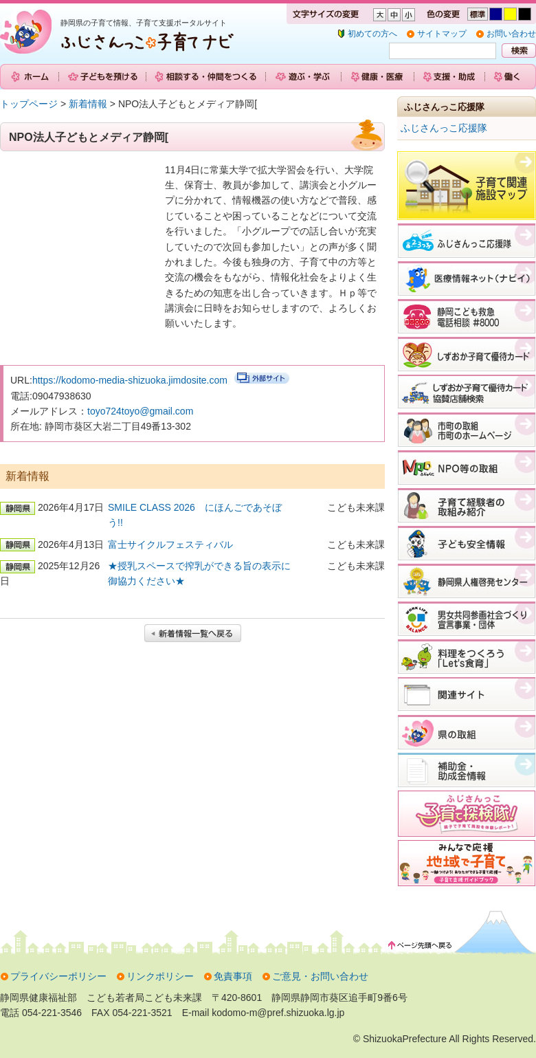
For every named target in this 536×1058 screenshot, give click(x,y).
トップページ (29, 103)
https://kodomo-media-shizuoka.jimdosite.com (129, 380)
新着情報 (88, 103)
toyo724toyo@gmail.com (140, 411)
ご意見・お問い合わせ (320, 976)
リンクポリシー (160, 976)
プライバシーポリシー (58, 976)
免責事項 (233, 976)
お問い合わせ (511, 33)
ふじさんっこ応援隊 (444, 127)
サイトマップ (442, 33)
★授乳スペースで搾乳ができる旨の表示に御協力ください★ (199, 573)
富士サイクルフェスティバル (170, 544)
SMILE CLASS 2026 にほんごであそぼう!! (195, 515)
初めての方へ (372, 33)
